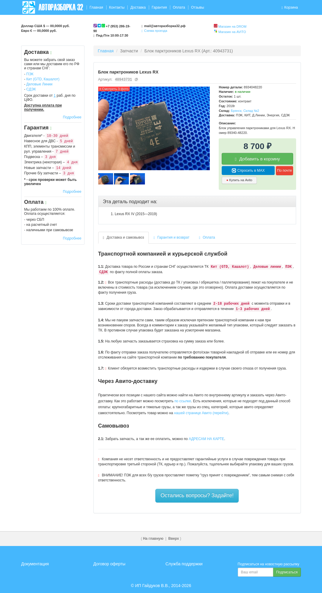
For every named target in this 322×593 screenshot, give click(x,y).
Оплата (179, 7)
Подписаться (287, 572)
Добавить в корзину (257, 159)
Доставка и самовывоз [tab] (123, 237)
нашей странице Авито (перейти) (201, 413)
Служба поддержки (184, 563)
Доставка (138, 7)
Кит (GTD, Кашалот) (43, 79)
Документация (35, 563)
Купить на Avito (239, 180)
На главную (153, 538)
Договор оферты (109, 563)
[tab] (197, 201)
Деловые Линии (39, 84)
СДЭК (31, 89)
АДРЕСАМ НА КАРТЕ (206, 439)
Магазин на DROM (232, 26)
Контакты (116, 7)
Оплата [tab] (207, 237)
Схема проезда (154, 30)
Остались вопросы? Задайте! (197, 495)
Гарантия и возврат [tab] (172, 237)
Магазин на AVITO (232, 32)
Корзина (290, 7)
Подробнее (72, 117)
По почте (284, 170)
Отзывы (197, 7)
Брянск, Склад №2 (245, 110)
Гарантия (159, 7)
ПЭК (29, 74)
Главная (96, 7)
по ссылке (182, 401)
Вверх (173, 538)
